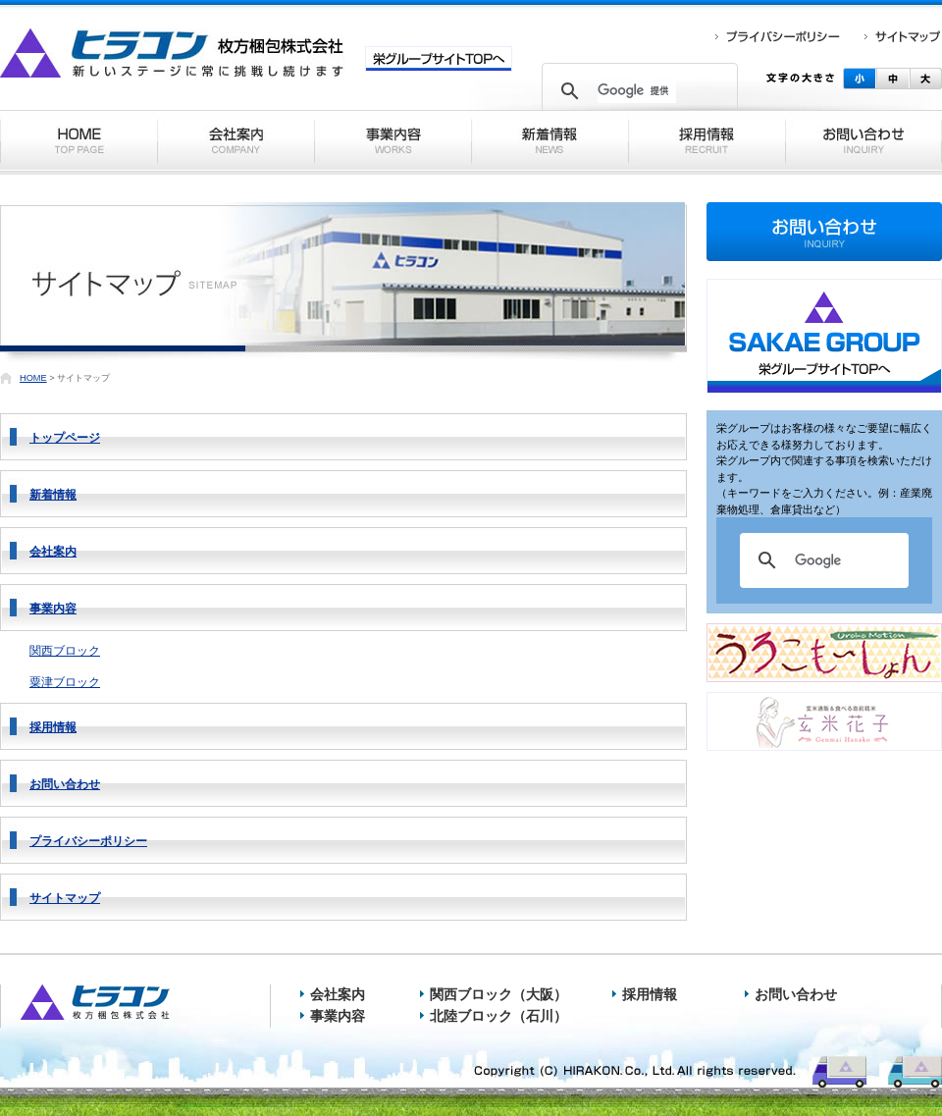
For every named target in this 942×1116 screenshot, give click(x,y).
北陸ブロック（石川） (498, 1016)
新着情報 (53, 495)
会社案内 (53, 551)
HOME (33, 378)
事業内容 (53, 608)
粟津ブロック (64, 682)
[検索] (637, 91)
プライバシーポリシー (88, 841)
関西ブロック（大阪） (498, 994)
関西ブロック (64, 651)
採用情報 (53, 727)
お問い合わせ (64, 784)
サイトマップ (64, 898)
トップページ (64, 438)
